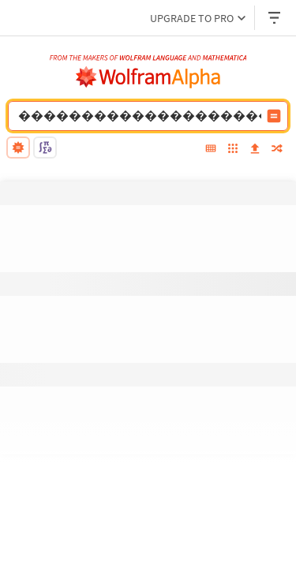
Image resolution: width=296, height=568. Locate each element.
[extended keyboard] (211, 149)
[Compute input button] (274, 116)
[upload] (255, 149)
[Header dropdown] (275, 18)
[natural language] (18, 147)
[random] (277, 150)
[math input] (45, 147)
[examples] (233, 150)
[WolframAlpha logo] (148, 77)
